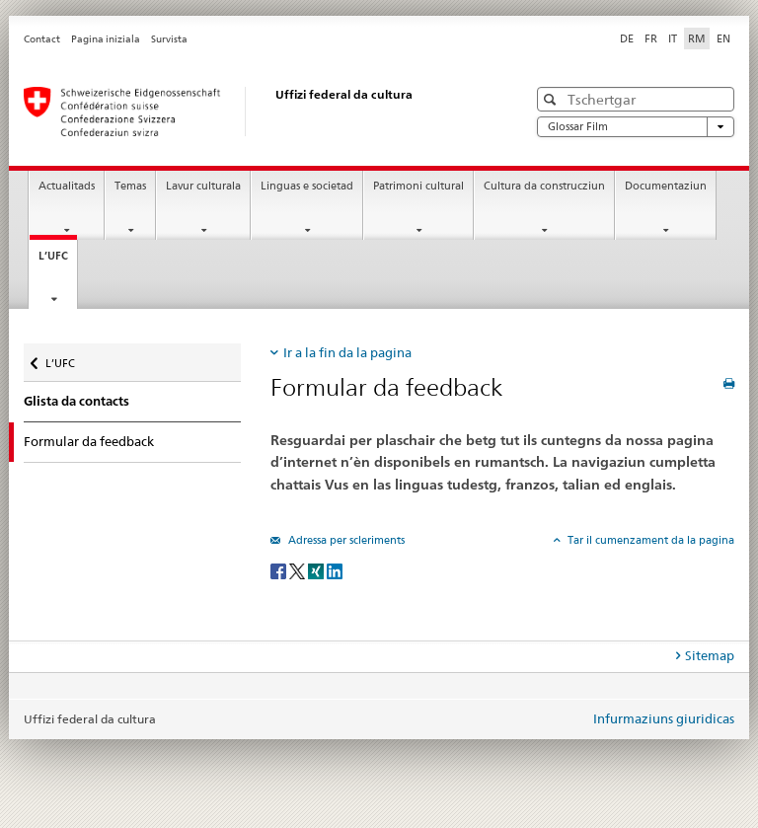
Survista (169, 39)
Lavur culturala (203, 186)
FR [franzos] (650, 38)
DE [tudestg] (627, 38)
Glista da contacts (76, 401)
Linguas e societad (307, 186)
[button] (552, 99)
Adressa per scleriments (345, 540)
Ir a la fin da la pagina (347, 352)
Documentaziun (666, 186)
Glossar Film (635, 126)
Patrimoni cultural (418, 186)
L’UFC (57, 261)
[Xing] (317, 570)
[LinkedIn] (334, 570)
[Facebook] (279, 570)
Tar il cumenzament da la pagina (649, 540)
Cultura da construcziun (544, 186)
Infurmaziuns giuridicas (663, 718)
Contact (42, 39)
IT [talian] (672, 38)
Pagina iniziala (105, 39)
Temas (130, 186)
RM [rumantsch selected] (697, 38)
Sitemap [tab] (709, 655)
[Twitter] (298, 570)
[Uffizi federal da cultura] (256, 111)
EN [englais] (723, 38)
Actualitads (66, 186)
